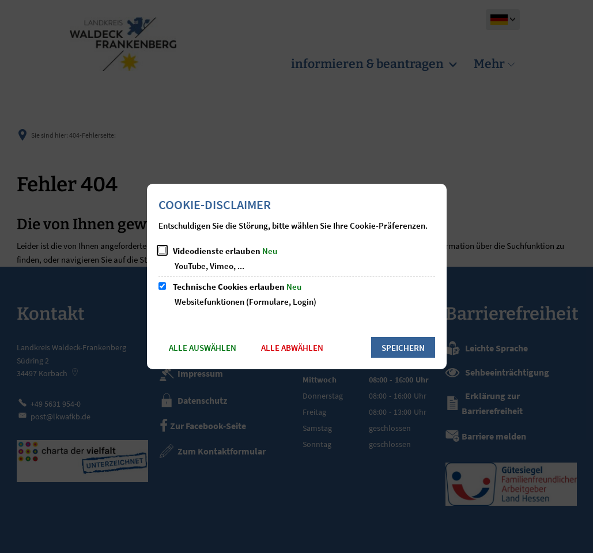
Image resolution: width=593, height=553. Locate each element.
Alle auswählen (202, 347)
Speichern (403, 347)
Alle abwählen (292, 347)
